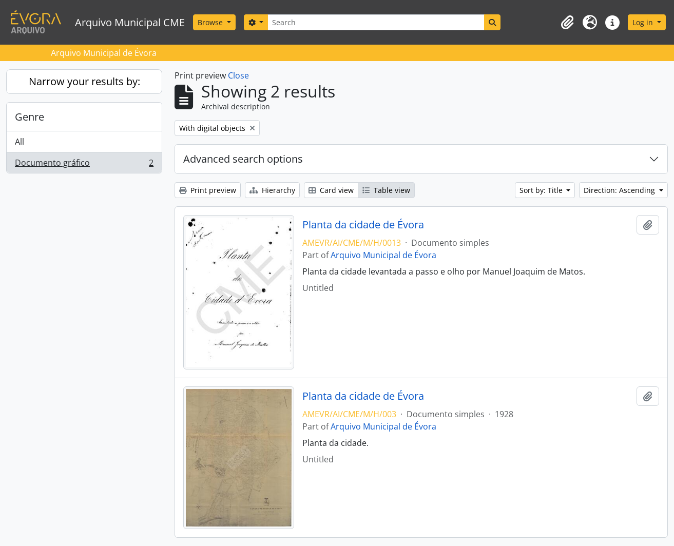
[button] (567, 22)
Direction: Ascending (620, 190)
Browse (211, 22)
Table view (386, 190)
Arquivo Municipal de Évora (383, 255)
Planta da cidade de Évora (363, 225)
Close (238, 75)
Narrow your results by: (84, 81)
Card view (331, 190)
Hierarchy (272, 190)
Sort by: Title (542, 190)
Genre (29, 117)
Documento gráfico (83, 165)
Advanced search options (243, 159)
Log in (643, 22)
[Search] (375, 22)
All (19, 141)
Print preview (207, 190)
